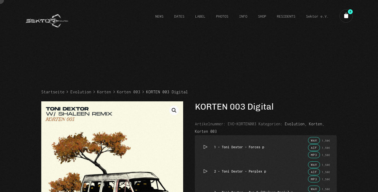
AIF (314, 147)
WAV (314, 140)
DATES (179, 16)
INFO (243, 16)
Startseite (52, 91)
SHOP (262, 16)
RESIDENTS (286, 16)
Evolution (80, 91)
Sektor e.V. (317, 16)
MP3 (314, 155)
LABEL (200, 16)
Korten (104, 91)
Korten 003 (128, 91)
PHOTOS (222, 16)
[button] (174, 110)
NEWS (159, 16)
